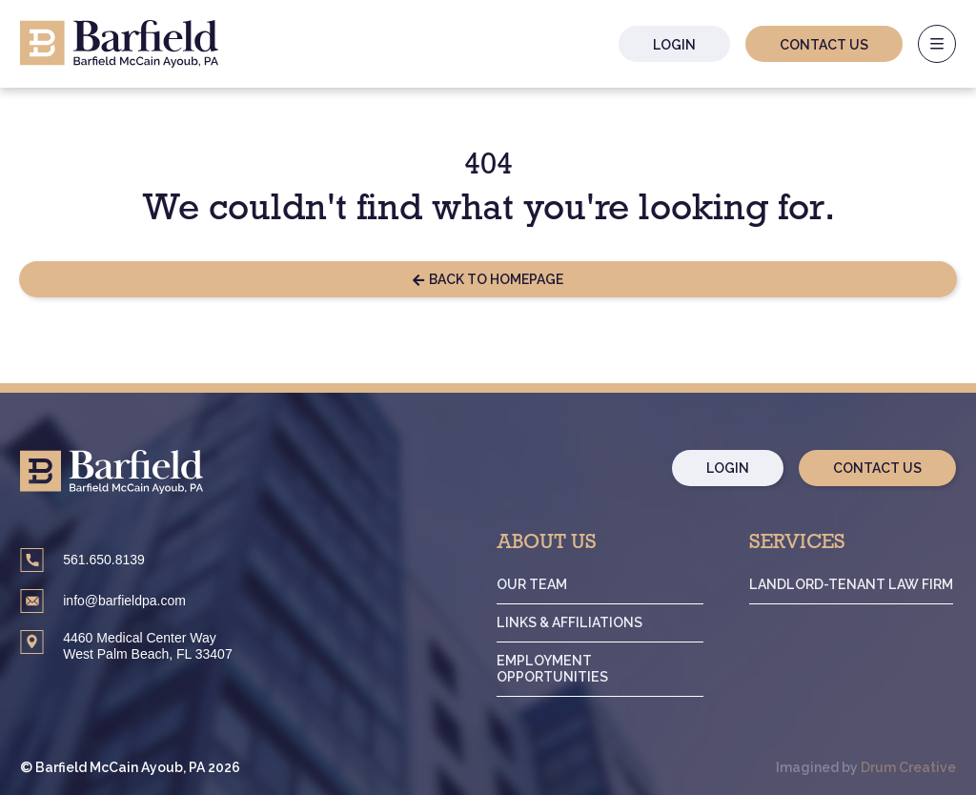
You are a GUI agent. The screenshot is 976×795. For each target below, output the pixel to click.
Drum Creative (908, 767)
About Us (554, 544)
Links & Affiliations (576, 622)
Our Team (539, 584)
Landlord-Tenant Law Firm (853, 584)
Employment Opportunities (559, 668)
